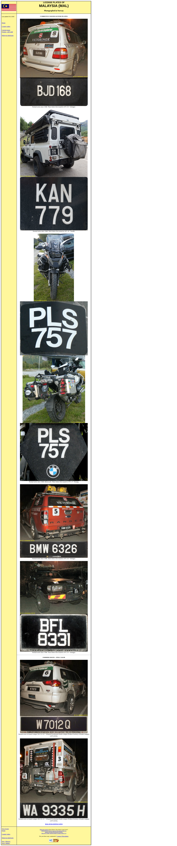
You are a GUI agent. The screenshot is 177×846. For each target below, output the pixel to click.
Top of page (5, 829)
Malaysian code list (44, 829)
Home (3, 23)
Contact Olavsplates (62, 836)
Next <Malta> (6, 843)
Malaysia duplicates (8, 35)
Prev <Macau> (6, 841)
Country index (6, 26)
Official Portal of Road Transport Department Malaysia (53, 830)
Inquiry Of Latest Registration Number (54, 832)
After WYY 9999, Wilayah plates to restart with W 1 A (53, 833)
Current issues (6, 30)
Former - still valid (7, 32)
